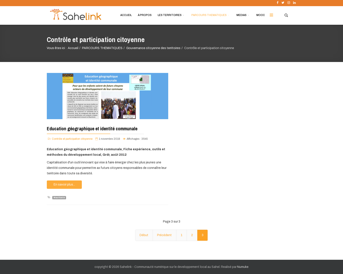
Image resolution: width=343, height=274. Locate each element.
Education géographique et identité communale (92, 128)
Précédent (164, 235)
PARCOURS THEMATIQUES (209, 15)
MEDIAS (241, 15)
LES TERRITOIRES (170, 15)
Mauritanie (59, 197)
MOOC (260, 15)
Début (144, 235)
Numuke (242, 267)
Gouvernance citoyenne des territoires (153, 48)
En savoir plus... (64, 184)
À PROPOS (145, 15)
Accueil (73, 48)
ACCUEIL (126, 15)
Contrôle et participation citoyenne (72, 138)
